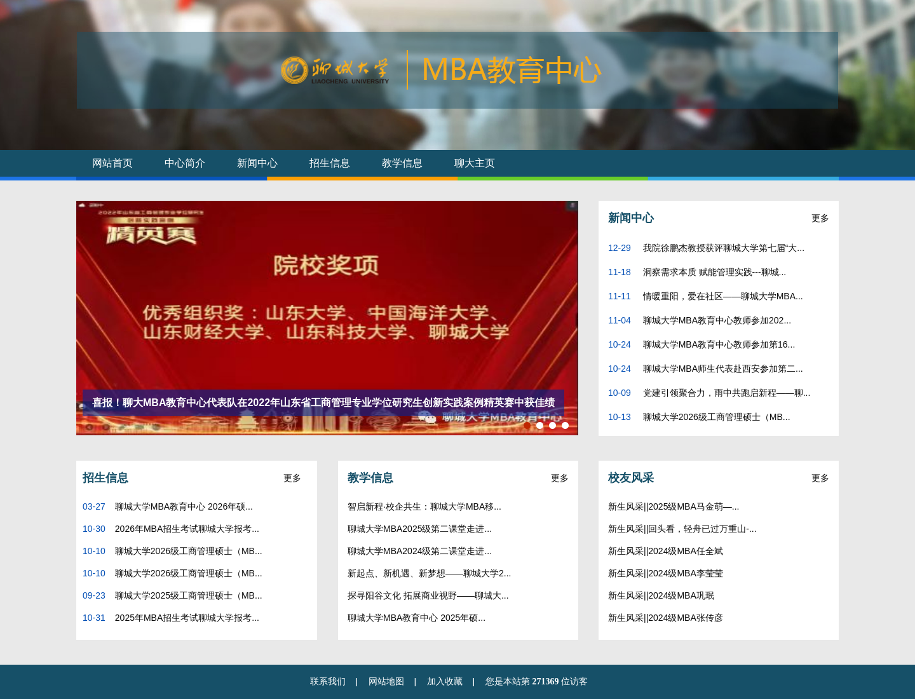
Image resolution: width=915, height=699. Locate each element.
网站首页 (112, 163)
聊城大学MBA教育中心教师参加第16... (717, 344)
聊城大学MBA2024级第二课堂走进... (420, 551)
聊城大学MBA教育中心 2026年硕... (184, 506)
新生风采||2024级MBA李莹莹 (665, 573)
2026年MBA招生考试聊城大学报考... (187, 529)
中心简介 (185, 163)
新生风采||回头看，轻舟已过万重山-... (682, 529)
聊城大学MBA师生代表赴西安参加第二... (721, 368)
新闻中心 (257, 163)
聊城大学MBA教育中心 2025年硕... (416, 618)
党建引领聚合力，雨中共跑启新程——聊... (725, 393)
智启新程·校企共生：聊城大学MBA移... (424, 506)
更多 (820, 218)
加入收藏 (445, 681)
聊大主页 (474, 163)
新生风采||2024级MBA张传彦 (665, 618)
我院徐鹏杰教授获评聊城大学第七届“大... (722, 248)
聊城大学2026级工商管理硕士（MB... (715, 417)
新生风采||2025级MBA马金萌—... (673, 506)
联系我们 (328, 681)
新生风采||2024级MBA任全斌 (665, 551)
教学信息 (402, 163)
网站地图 (386, 681)
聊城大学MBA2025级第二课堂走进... (420, 529)
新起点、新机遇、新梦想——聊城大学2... (429, 573)
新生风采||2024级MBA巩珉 (661, 595)
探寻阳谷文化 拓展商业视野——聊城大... (428, 595)
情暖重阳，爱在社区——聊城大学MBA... (721, 296)
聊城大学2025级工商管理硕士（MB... (188, 595)
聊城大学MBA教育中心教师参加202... (715, 320)
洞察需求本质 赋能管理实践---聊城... (713, 272)
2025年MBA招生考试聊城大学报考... (187, 618)
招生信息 (329, 163)
